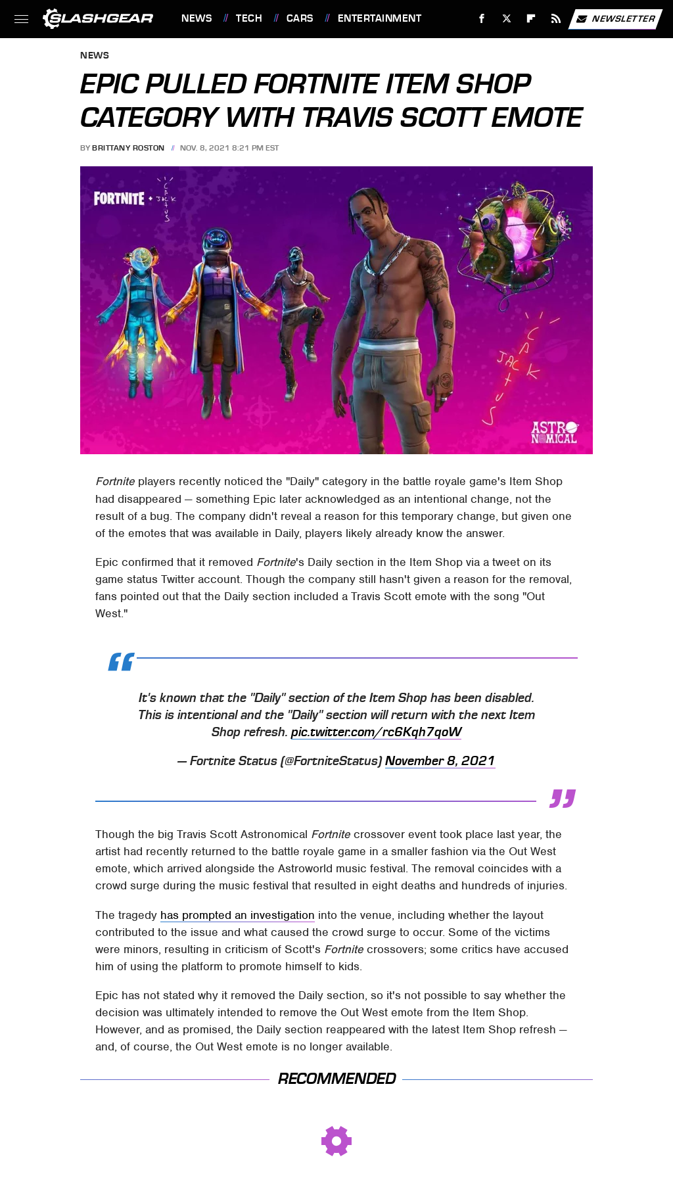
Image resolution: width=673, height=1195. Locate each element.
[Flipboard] (531, 19)
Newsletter (615, 19)
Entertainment (380, 18)
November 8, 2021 (440, 761)
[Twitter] (506, 19)
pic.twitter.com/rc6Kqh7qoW (376, 732)
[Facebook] (482, 19)
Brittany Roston (128, 147)
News (196, 18)
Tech (249, 18)
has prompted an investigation (237, 915)
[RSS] (556, 19)
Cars (300, 18)
